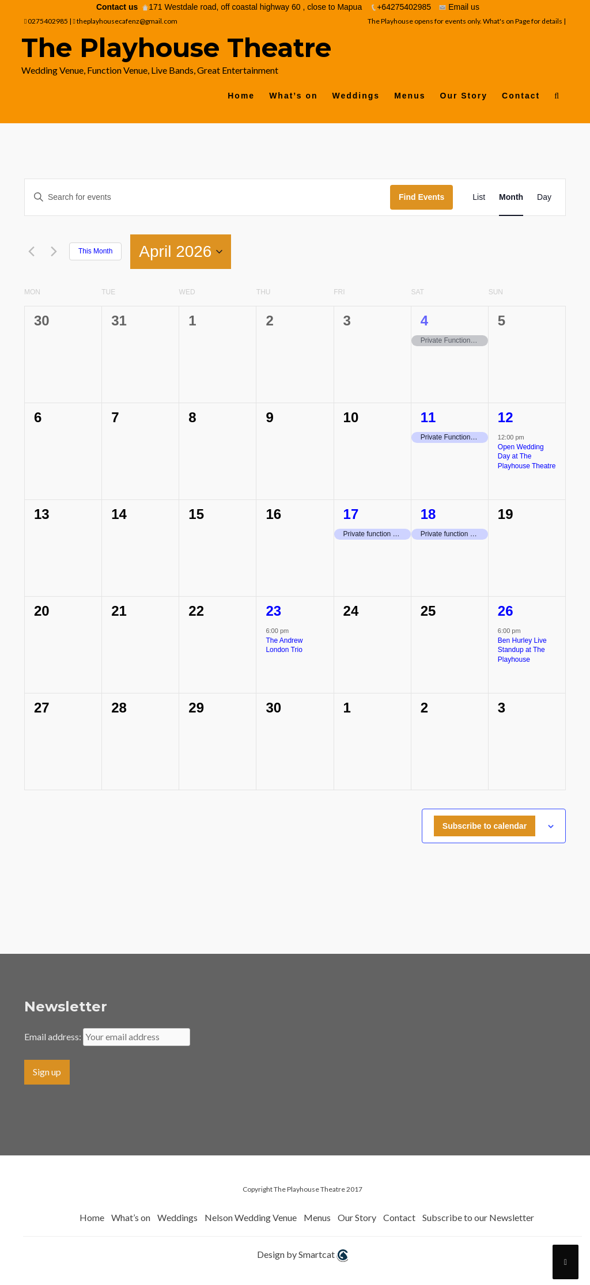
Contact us (117, 7)
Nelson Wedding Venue (251, 1217)
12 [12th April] (505, 417)
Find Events (421, 197)
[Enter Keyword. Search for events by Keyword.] (207, 197)
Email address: (53, 1036)
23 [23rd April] (273, 611)
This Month (95, 251)
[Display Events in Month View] (511, 197)
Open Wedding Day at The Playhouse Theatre (527, 456)
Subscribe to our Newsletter (478, 1217)
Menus (409, 95)
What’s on (293, 95)
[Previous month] (31, 252)
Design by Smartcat (302, 1255)
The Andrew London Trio (284, 645)
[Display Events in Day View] (544, 197)
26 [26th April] (505, 611)
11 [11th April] (428, 417)
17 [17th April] (351, 514)
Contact (521, 95)
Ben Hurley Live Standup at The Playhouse (522, 650)
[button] (557, 98)
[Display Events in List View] (478, 197)
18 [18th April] (428, 514)
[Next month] (53, 252)
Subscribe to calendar (484, 826)
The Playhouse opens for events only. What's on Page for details (465, 21)
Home (241, 95)
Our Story (464, 95)
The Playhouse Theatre (176, 47)
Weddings (356, 95)
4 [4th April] (424, 320)
